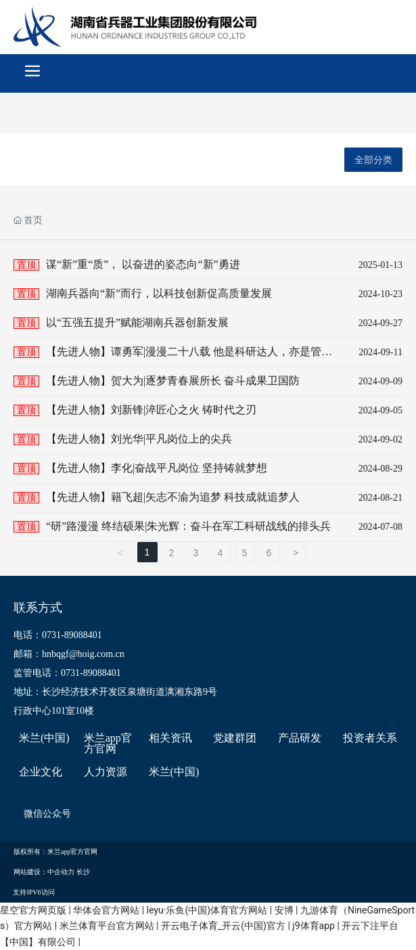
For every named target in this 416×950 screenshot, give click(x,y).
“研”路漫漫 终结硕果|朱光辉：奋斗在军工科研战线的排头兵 (188, 526)
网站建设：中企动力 (44, 872)
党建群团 (234, 738)
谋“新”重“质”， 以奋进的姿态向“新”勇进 (143, 264)
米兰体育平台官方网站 (107, 925)
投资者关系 (370, 738)
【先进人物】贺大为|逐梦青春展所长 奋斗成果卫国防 (173, 380)
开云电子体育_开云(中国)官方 (223, 925)
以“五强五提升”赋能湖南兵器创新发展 (137, 322)
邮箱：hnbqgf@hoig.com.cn (69, 654)
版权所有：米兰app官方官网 (55, 851)
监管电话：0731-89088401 (67, 673)
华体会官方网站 (106, 910)
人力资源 (105, 772)
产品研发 (299, 738)
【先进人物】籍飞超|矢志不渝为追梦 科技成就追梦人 (173, 497)
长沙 (83, 872)
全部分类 (373, 159)
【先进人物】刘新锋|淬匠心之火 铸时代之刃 (151, 409)
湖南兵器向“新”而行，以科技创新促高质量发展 (159, 293)
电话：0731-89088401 (58, 635)
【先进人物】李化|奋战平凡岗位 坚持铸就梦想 (156, 468)
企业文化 (40, 772)
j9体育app (313, 925)
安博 (284, 910)
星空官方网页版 (33, 910)
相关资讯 (170, 738)
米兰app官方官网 (108, 743)
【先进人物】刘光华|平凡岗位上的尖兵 (139, 439)
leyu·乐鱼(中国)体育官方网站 (207, 910)
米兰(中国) (44, 738)
